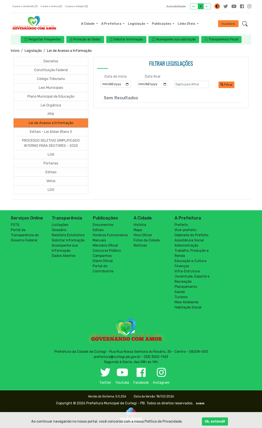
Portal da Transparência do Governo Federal (25, 235)
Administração (186, 245)
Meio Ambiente (186, 302)
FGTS (15, 225)
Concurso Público (107, 251)
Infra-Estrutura (187, 271)
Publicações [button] (162, 24)
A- (207, 6)
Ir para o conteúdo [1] (24, 6)
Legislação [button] (137, 24)
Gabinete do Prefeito (191, 235)
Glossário (59, 230)
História (140, 225)
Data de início (115, 76)
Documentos (103, 225)
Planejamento (186, 287)
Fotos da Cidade (147, 240)
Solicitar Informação (68, 240)
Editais (98, 230)
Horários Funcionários (110, 235)
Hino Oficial (143, 235)
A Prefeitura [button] (111, 24)
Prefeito (181, 225)
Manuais (99, 240)
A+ (194, 6)
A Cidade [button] (88, 24)
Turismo (181, 297)
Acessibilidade (176, 6)
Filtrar (226, 85)
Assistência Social (189, 240)
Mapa (138, 230)
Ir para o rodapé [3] (76, 6)
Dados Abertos (63, 256)
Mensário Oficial (105, 245)
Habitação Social (188, 307)
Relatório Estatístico (68, 235)
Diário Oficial (103, 261)
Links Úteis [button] (187, 24)
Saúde (180, 292)
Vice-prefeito (185, 230)
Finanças (182, 266)
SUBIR (200, 403)
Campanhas (102, 256)
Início (15, 51)
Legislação (33, 51)
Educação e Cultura (190, 261)
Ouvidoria (228, 23)
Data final (152, 76)
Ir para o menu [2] (51, 6)
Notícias (140, 245)
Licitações (60, 225)
